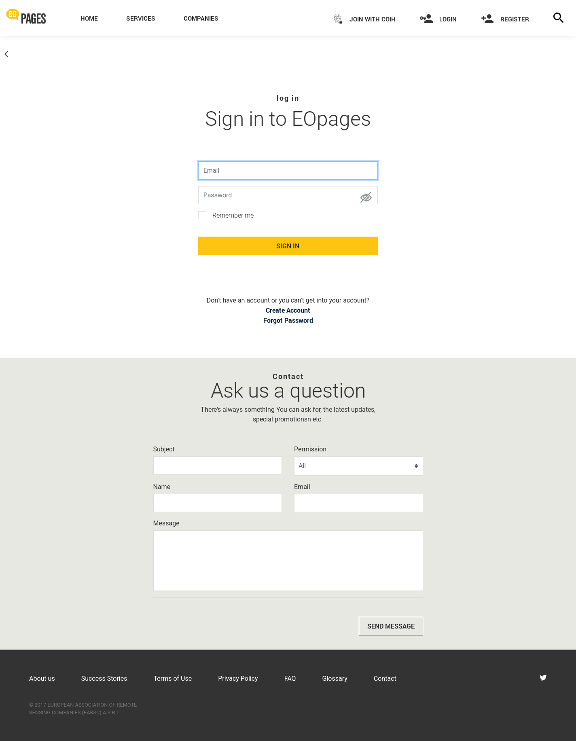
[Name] (217, 503)
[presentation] (214, 619)
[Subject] (217, 465)
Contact (385, 678)
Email (302, 487)
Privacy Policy (238, 678)
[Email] (358, 503)
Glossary (334, 678)
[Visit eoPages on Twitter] (543, 679)
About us (42, 678)
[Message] (288, 560)
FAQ (290, 678)
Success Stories (104, 678)
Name (162, 487)
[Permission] (358, 466)
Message (166, 523)
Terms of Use (172, 678)
